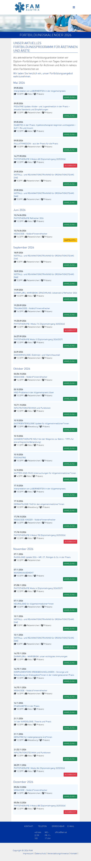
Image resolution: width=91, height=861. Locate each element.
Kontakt (73, 853)
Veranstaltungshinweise (58, 853)
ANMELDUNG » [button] (70, 97)
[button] (45, 92)
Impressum (28, 853)
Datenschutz (40, 853)
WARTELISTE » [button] (70, 240)
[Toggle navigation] (74, 7)
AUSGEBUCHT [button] (70, 165)
